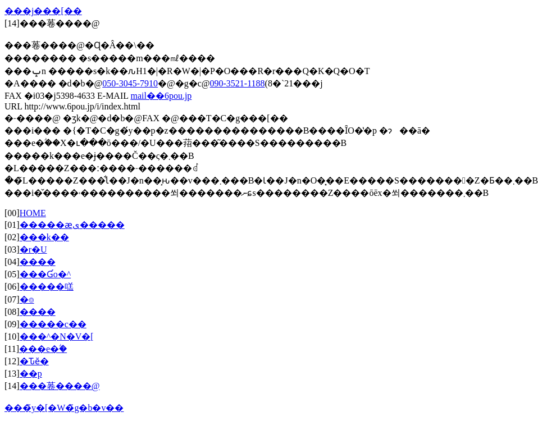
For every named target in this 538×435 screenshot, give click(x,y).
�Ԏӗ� (34, 361)
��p (31, 373)
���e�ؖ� (43, 349)
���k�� (44, 237)
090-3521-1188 (237, 83)
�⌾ (27, 299)
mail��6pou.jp (161, 95)
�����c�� (53, 324)
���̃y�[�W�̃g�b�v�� (64, 408)
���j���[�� (43, 11)
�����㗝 (47, 286)
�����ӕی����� (72, 225)
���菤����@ (60, 386)
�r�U (33, 249)
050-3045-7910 (130, 83)
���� (38, 262)
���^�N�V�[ (57, 336)
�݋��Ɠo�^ (45, 274)
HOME (33, 213)
